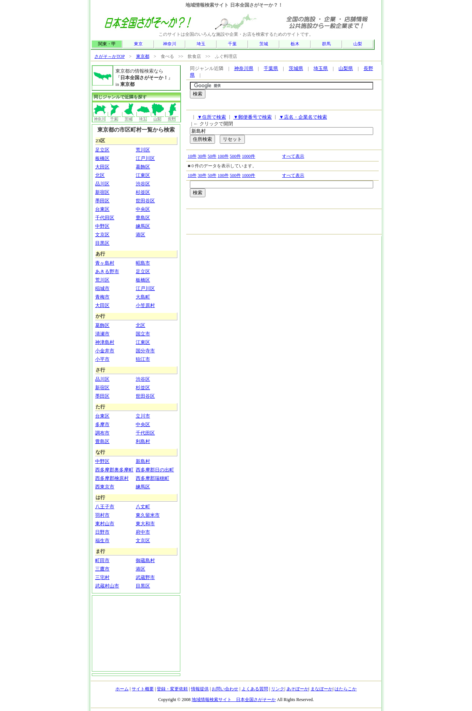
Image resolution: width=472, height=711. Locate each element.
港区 (140, 234)
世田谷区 (145, 200)
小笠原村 (145, 305)
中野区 (102, 226)
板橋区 (102, 158)
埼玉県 (320, 68)
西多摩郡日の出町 (155, 470)
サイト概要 (143, 688)
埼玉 (201, 43)
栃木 (295, 43)
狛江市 (143, 359)
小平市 (102, 359)
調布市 (102, 433)
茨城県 (296, 68)
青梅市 (102, 297)
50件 (212, 156)
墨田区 (102, 200)
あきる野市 (107, 271)
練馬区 (143, 226)
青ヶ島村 (104, 263)
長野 (172, 116)
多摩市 (102, 424)
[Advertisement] (276, 106)
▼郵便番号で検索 (252, 117)
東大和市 (145, 523)
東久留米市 (148, 515)
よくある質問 (255, 688)
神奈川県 (243, 68)
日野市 (102, 532)
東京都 (142, 56)
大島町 (143, 297)
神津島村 (104, 342)
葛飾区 (143, 167)
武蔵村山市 (107, 586)
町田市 (102, 560)
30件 (202, 156)
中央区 (143, 209)
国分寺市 (145, 350)
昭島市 (143, 263)
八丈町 (143, 506)
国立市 (143, 334)
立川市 (143, 416)
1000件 (248, 156)
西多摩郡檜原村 (112, 478)
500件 (235, 156)
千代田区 (104, 217)
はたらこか (345, 688)
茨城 (263, 43)
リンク (277, 688)
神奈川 (169, 43)
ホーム (122, 688)
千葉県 (271, 68)
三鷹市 (102, 569)
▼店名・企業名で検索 (303, 117)
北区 (100, 175)
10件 (192, 156)
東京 (138, 43)
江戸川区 (145, 158)
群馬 (326, 43)
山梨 (357, 43)
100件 (223, 156)
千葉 (232, 43)
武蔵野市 (145, 577)
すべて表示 (293, 156)
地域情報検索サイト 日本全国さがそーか (234, 699)
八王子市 (104, 506)
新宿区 (102, 192)
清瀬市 (102, 334)
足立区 (102, 150)
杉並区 (143, 192)
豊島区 (143, 217)
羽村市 (102, 515)
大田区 (102, 167)
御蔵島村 (145, 560)
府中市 (143, 532)
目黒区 (102, 243)
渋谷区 (143, 184)
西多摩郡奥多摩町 (114, 470)
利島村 (143, 441)
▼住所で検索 (211, 117)
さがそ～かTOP (109, 56)
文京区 (102, 234)
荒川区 (143, 150)
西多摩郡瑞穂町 (152, 478)
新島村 (143, 461)
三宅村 (102, 577)
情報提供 (200, 688)
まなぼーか (321, 688)
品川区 (102, 184)
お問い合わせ (225, 688)
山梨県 (346, 68)
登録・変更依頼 (172, 688)
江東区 (143, 175)
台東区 (102, 209)
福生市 (102, 540)
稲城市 (102, 288)
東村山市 (104, 523)
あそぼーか (298, 688)
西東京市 (104, 486)
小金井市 (104, 350)
